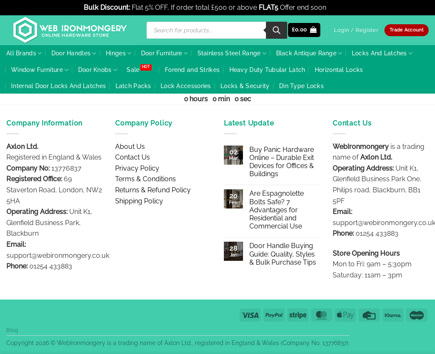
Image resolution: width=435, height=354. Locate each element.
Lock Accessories (186, 85)
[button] (304, 30)
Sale (133, 69)
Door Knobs (97, 70)
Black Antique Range (309, 53)
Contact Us (132, 157)
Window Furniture (39, 70)
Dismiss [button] (340, 7)
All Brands (24, 53)
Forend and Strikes (192, 69)
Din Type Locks (301, 85)
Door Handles (73, 53)
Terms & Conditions (145, 179)
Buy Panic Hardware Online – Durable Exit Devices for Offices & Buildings (281, 162)
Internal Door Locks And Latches (58, 85)
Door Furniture (164, 53)
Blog (12, 330)
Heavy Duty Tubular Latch (267, 69)
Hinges (118, 53)
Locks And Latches (382, 53)
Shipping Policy (139, 201)
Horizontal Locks (339, 69)
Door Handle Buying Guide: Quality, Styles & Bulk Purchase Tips (282, 254)
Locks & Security (245, 85)
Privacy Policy (137, 168)
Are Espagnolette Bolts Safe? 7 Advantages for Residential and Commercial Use (276, 209)
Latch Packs (133, 85)
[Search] (276, 30)
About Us (130, 147)
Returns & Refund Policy (153, 190)
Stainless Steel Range (232, 53)
